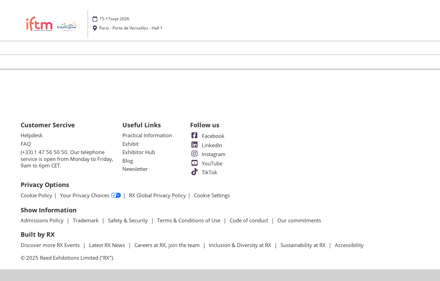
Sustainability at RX (303, 245)
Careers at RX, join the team (167, 245)
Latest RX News (107, 245)
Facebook (207, 135)
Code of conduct (250, 220)
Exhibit (130, 143)
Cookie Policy (36, 195)
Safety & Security (128, 220)
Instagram (208, 154)
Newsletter (135, 168)
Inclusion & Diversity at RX (241, 245)
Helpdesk (32, 135)
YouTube (206, 163)
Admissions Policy (43, 220)
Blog (127, 160)
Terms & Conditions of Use (189, 220)
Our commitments (299, 220)
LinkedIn (206, 145)
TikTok (203, 172)
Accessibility (349, 245)
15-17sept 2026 (114, 19)
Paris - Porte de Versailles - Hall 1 (131, 28)
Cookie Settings (212, 195)
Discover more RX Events (51, 245)
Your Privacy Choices (90, 195)
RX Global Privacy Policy (157, 195)
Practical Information (147, 135)
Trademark (86, 220)
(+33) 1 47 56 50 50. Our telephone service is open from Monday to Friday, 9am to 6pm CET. (67, 159)
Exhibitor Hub (138, 152)
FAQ (26, 143)
